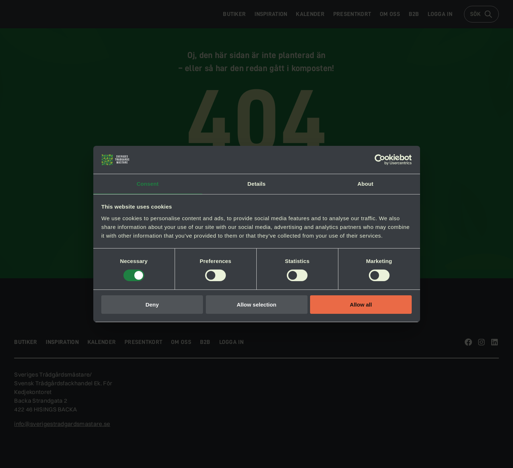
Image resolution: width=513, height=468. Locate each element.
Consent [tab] (148, 183)
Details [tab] (257, 183)
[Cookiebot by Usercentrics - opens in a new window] (380, 159)
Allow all (361, 305)
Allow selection (256, 305)
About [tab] (366, 183)
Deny (152, 305)
